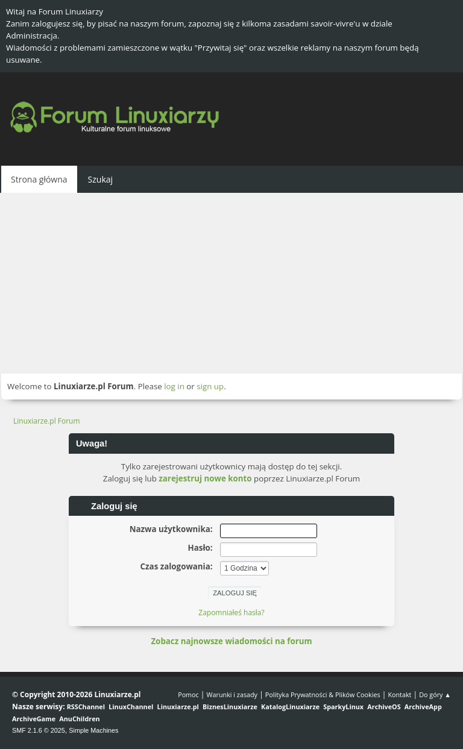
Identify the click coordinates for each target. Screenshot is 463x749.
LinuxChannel (131, 706)
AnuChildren (79, 718)
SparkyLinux (343, 706)
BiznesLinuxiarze (230, 706)
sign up (210, 386)
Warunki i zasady (232, 694)
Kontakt (399, 694)
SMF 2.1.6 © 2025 (38, 730)
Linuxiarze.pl (178, 706)
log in (174, 386)
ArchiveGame (33, 718)
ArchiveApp (423, 706)
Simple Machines (93, 730)
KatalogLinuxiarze (290, 706)
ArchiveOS (383, 706)
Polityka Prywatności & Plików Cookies (322, 694)
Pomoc (188, 694)
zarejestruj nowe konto (205, 478)
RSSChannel (86, 706)
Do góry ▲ (435, 694)
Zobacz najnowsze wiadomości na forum (231, 641)
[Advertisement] (231, 283)
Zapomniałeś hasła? (231, 612)
